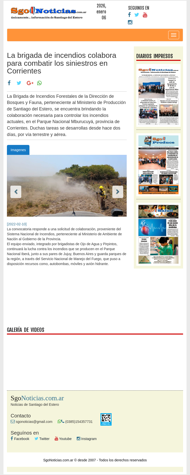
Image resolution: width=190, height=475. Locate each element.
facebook (95, 299)
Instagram (86, 439)
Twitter (41, 439)
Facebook (20, 439)
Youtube (63, 439)
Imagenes (18, 150)
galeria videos (95, 357)
